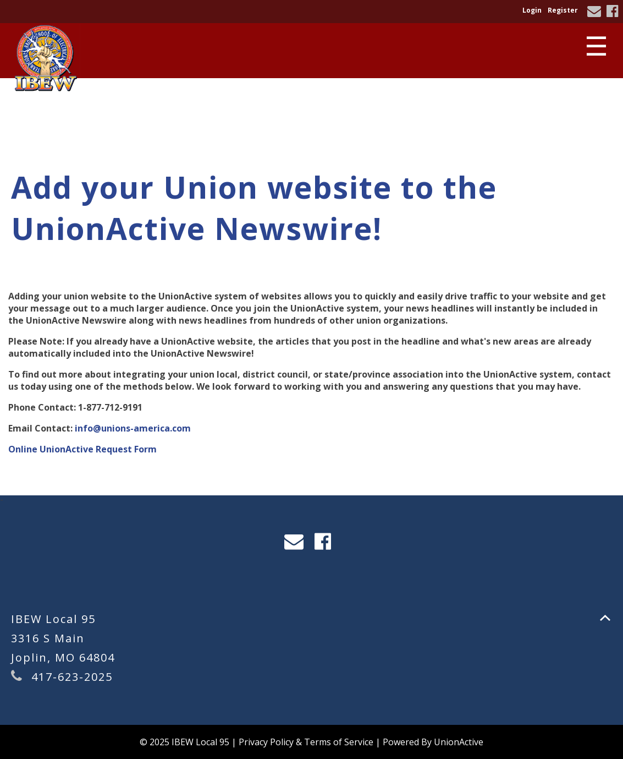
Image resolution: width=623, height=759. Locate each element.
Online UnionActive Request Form (82, 449)
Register (563, 10)
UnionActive (458, 742)
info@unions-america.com (133, 428)
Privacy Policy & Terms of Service (306, 742)
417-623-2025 (72, 676)
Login (532, 10)
